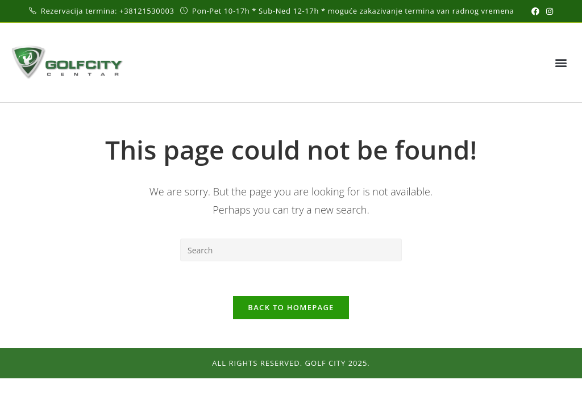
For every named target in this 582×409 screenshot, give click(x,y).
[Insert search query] (291, 250)
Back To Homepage (291, 307)
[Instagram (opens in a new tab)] (548, 11)
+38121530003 (147, 11)
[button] (561, 62)
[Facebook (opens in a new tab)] (535, 11)
